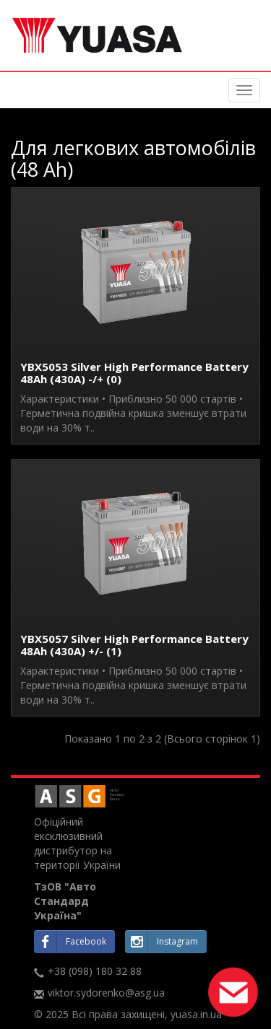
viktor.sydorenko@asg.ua (106, 992)
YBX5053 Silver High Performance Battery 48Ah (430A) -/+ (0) (134, 372)
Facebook (70, 941)
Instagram (161, 941)
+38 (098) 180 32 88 (95, 971)
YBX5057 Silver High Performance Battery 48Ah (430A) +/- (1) (134, 644)
